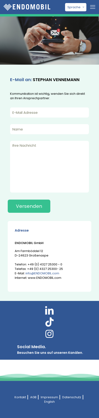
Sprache (76, 7)
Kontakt (20, 397)
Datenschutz (71, 397)
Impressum (49, 397)
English (49, 401)
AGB (33, 397)
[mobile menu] (93, 7)
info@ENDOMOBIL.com (42, 273)
